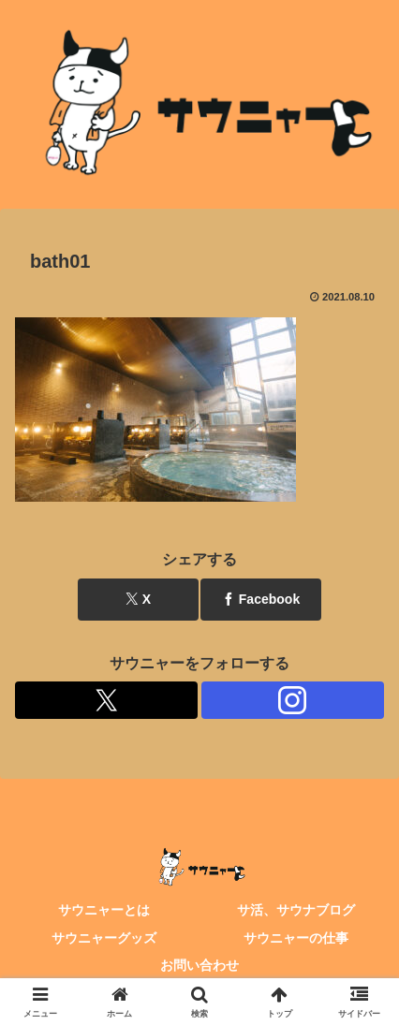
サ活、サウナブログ (296, 909)
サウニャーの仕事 (296, 937)
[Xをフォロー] (106, 700)
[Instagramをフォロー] (292, 700)
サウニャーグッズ (104, 937)
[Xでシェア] (138, 599)
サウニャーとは (104, 909)
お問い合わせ (199, 965)
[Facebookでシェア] (260, 599)
